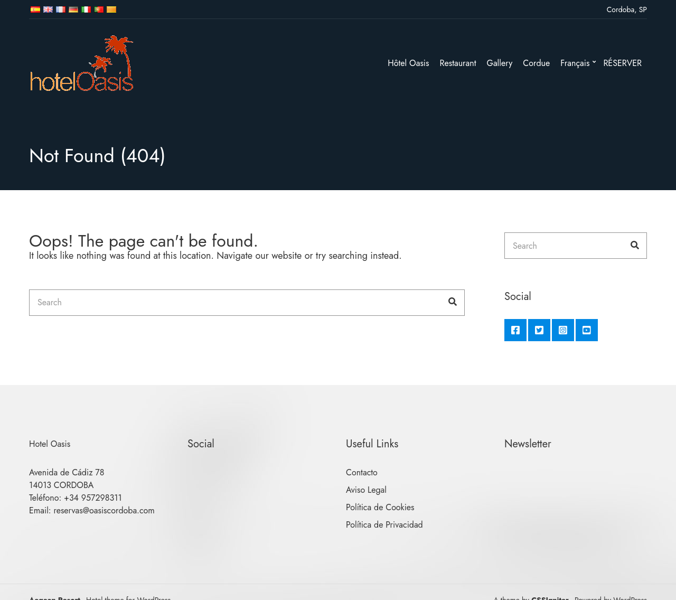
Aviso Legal (366, 490)
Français (574, 63)
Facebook (515, 330)
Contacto (362, 472)
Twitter (539, 330)
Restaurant (457, 63)
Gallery (500, 63)
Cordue (536, 63)
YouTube (587, 330)
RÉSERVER (622, 63)
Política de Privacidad (384, 525)
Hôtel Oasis (408, 63)
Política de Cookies (380, 507)
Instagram (563, 330)
